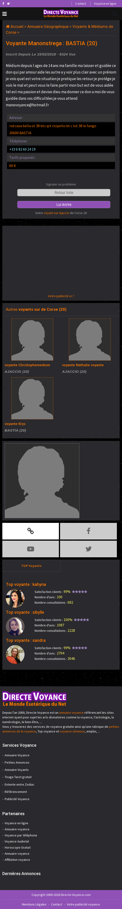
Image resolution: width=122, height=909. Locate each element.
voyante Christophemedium (27, 365)
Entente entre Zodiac (19, 784)
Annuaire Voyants (17, 770)
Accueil (17, 26)
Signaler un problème (61, 184)
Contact (80, 4)
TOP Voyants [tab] (31, 566)
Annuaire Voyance (17, 755)
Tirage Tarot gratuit (18, 777)
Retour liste (63, 192)
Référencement (16, 792)
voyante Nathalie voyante (83, 365)
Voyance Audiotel (17, 841)
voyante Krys (15, 424)
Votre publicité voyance (83, 904)
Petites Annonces (17, 762)
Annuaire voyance (17, 829)
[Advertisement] (61, 261)
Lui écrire (64, 204)
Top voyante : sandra (26, 640)
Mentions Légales (34, 904)
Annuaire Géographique (47, 26)
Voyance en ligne (105, 4)
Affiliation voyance (17, 859)
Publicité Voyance (17, 799)
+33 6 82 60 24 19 (22, 149)
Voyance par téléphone (21, 835)
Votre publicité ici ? (61, 296)
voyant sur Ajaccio (56, 213)
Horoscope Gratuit (18, 847)
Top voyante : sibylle (25, 612)
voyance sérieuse (72, 731)
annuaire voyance (71, 712)
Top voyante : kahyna (26, 584)
